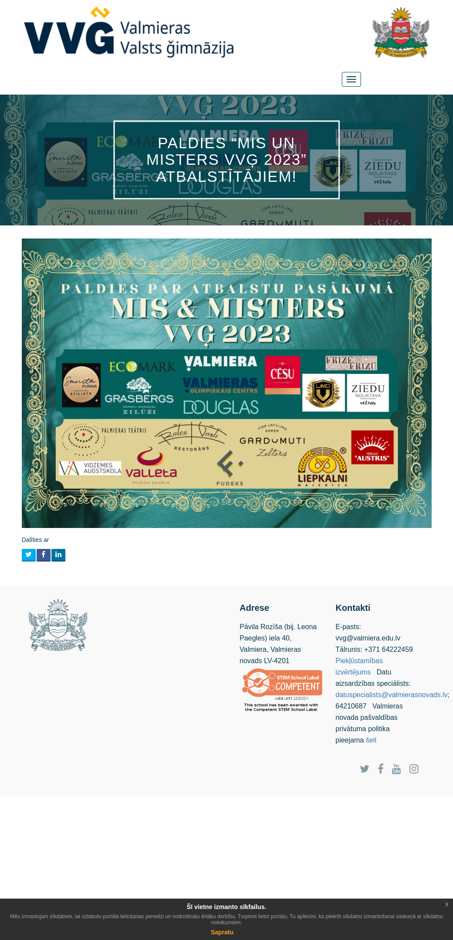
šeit (371, 740)
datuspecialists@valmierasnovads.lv (392, 694)
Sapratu (222, 932)
